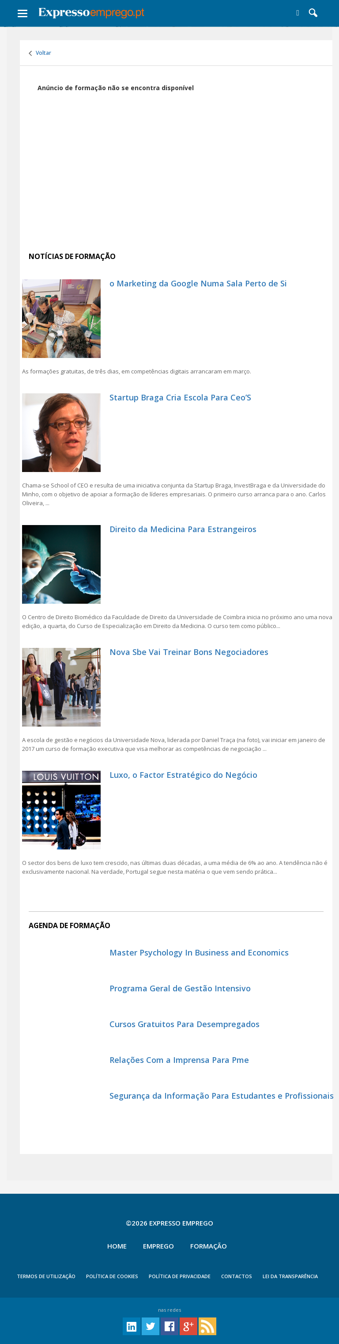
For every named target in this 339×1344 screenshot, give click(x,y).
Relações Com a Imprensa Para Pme (179, 1060)
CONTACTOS (236, 1276)
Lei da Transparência (290, 1276)
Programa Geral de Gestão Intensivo (180, 988)
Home (117, 1245)
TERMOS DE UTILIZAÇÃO (46, 1276)
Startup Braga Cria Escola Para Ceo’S (180, 397)
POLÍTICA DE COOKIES (112, 1276)
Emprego (158, 1245)
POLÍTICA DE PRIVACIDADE (180, 1276)
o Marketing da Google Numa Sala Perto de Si (198, 283)
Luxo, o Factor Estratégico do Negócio (183, 774)
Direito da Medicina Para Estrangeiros (182, 529)
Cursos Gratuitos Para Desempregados (184, 1024)
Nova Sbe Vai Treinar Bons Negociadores (188, 652)
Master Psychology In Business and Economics (199, 952)
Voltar (40, 53)
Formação (208, 1245)
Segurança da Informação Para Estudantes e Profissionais (221, 1095)
